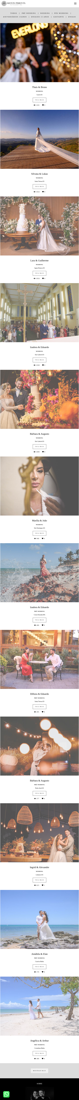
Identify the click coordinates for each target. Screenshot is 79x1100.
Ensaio (72, 17)
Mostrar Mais (39, 1070)
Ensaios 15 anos (40, 17)
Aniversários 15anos (15, 17)
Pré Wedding (29, 13)
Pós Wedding (61, 13)
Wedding (45, 13)
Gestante (58, 17)
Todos (13, 13)
